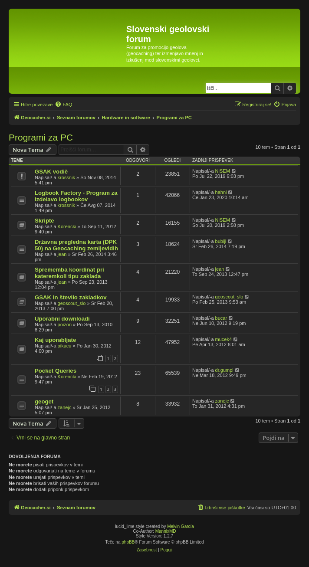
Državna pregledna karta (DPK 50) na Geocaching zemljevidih (76, 245)
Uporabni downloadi (62, 318)
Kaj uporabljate (55, 340)
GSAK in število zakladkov (71, 297)
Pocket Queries (55, 370)
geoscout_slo (72, 303)
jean (62, 254)
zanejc (65, 407)
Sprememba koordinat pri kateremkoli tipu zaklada (69, 272)
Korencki (67, 226)
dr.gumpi (224, 370)
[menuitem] (63, 104)
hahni (221, 192)
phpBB (128, 542)
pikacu (65, 345)
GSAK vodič (51, 171)
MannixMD (165, 531)
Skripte (44, 220)
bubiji (221, 241)
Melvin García (180, 526)
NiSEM (222, 171)
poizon (65, 324)
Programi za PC (41, 137)
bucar (221, 318)
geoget (44, 401)
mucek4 (223, 339)
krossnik (66, 177)
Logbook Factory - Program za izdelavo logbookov (76, 196)
